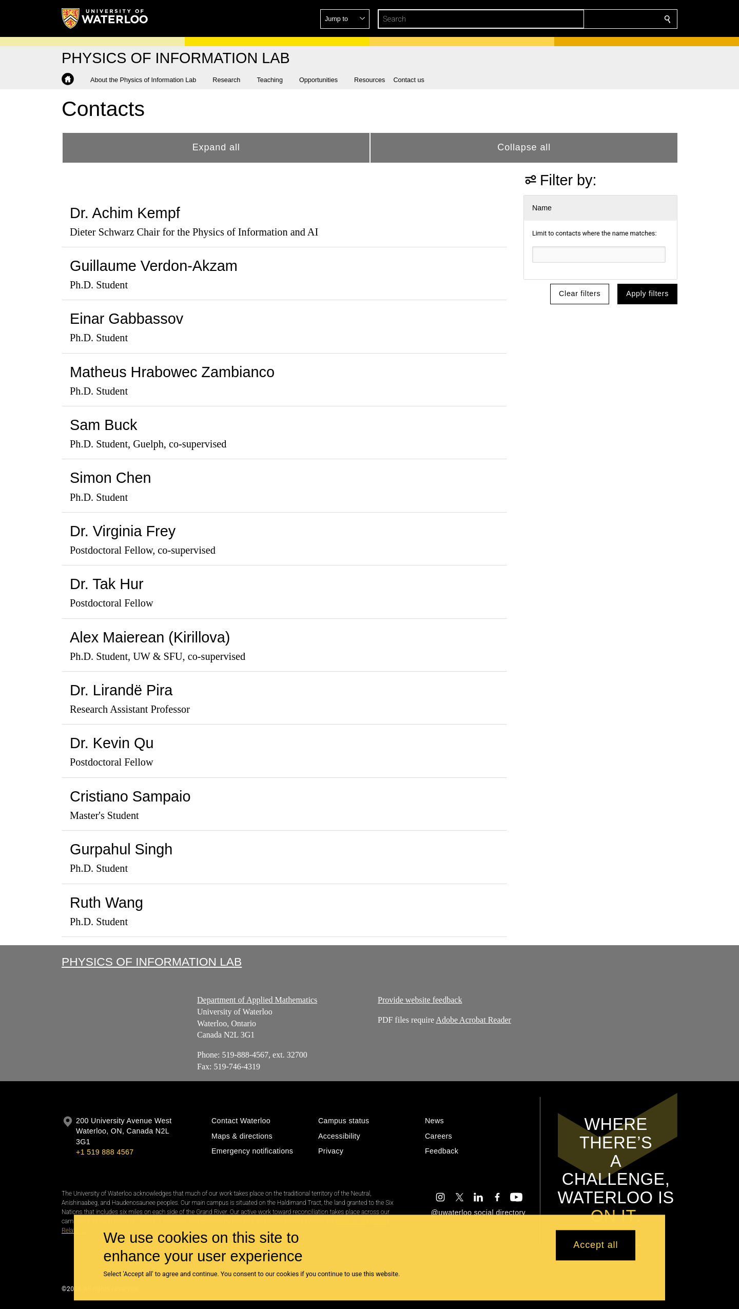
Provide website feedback (420, 999)
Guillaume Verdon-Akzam (154, 266)
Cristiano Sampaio (130, 796)
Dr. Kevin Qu (111, 743)
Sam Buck (103, 425)
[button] (593, 19)
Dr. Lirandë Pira (121, 690)
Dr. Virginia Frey (123, 531)
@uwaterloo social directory (478, 1212)
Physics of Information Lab (152, 961)
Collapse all (524, 147)
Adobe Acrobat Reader (473, 1019)
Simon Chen (110, 478)
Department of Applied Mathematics (257, 999)
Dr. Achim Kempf (125, 213)
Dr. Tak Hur (107, 584)
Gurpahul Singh (121, 849)
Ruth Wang (106, 902)
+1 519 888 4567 (104, 1152)
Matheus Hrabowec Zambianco (172, 372)
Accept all (595, 1245)
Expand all (216, 147)
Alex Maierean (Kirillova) (150, 637)
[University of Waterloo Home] (105, 18)
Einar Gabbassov (126, 318)
